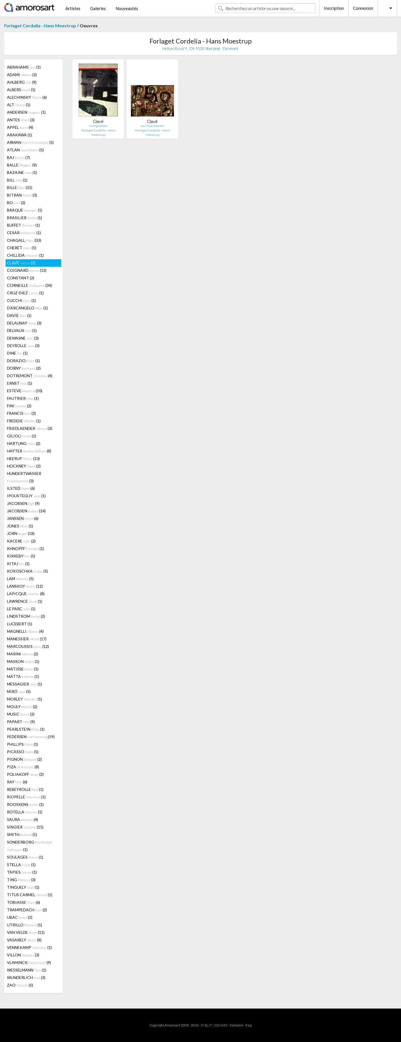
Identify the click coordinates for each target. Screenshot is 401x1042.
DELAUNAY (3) (24, 323)
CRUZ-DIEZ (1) (25, 292)
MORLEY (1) (24, 699)
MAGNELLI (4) (25, 631)
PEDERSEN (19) (31, 736)
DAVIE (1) (19, 315)
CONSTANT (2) (20, 277)
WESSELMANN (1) (26, 970)
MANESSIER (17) (27, 638)
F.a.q (249, 1025)
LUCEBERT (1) (19, 623)
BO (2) (16, 202)
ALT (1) (18, 104)
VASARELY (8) (24, 939)
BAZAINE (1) (22, 172)
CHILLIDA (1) (25, 255)
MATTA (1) (23, 676)
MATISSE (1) (22, 669)
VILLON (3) (23, 955)
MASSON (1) (23, 661)
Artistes (72, 8)
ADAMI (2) (22, 74)
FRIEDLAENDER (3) (29, 428)
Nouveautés (127, 8)
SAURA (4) (22, 819)
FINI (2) (19, 405)
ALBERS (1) (21, 89)
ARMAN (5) (30, 142)
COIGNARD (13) (27, 270)
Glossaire (236, 1025)
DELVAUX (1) (22, 330)
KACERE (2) (21, 541)
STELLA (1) (21, 864)
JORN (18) (21, 533)
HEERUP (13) (23, 458)
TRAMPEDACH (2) (27, 909)
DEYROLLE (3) (23, 345)
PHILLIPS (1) (22, 744)
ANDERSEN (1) (26, 112)
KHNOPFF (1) (25, 548)
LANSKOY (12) (25, 586)
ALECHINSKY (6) (27, 97)
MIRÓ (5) (19, 691)
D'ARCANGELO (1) (27, 308)
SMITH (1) (22, 834)
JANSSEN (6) (22, 518)
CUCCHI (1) (21, 300)
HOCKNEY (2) (24, 466)
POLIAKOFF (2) (25, 774)
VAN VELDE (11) (26, 932)
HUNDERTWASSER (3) (24, 477)
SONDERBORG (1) (29, 846)
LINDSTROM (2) (26, 616)
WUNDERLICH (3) (26, 977)
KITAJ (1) (18, 563)
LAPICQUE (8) (26, 593)
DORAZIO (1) (23, 360)
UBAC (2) (19, 917)
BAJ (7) (18, 157)
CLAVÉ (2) (21, 262)
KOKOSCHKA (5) (27, 571)
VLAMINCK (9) (29, 962)
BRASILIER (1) (24, 217)
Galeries (98, 8)
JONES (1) (20, 526)
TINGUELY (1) (23, 887)
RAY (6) (17, 781)
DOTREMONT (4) (29, 375)
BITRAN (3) (22, 195)
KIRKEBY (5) (21, 556)
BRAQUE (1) (24, 210)
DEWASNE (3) (23, 338)
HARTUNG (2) (23, 443)
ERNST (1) (19, 383)
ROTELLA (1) (24, 812)
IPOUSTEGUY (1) (26, 495)
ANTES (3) (21, 119)
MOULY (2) (22, 706)
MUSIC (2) (21, 714)
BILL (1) (17, 180)
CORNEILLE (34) (29, 285)
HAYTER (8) (29, 451)
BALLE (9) (22, 165)
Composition (98, 126)
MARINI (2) (22, 653)
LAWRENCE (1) (24, 601)
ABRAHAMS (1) (24, 67)
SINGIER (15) (25, 827)
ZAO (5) (20, 985)
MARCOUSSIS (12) (28, 646)
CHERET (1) (21, 247)
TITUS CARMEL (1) (29, 894)
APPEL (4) (20, 127)
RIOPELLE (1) (26, 796)
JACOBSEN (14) (26, 510)
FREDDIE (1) (24, 420)
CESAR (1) (24, 232)
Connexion (363, 8)
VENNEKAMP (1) (29, 947)
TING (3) (21, 879)
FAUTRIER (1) (23, 398)
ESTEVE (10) (24, 390)
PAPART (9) (21, 721)
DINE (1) (17, 353)
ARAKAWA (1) (19, 134)
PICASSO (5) (22, 751)
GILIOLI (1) (21, 435)
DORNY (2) (24, 368)
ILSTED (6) (21, 488)
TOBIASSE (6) (23, 902)
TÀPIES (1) (22, 872)
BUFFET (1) (23, 225)
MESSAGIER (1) (24, 684)
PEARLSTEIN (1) (26, 729)
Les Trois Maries (152, 126)
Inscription (334, 8)
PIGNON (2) (24, 759)
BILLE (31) (19, 187)
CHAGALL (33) (24, 240)
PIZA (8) (23, 766)
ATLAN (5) (25, 149)
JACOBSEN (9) (23, 503)
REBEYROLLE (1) (25, 789)
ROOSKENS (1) (25, 804)
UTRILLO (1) (24, 924)
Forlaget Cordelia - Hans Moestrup (40, 25)
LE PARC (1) (21, 608)
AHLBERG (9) (21, 82)
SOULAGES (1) (25, 857)
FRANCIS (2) (21, 413)
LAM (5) (20, 578)
